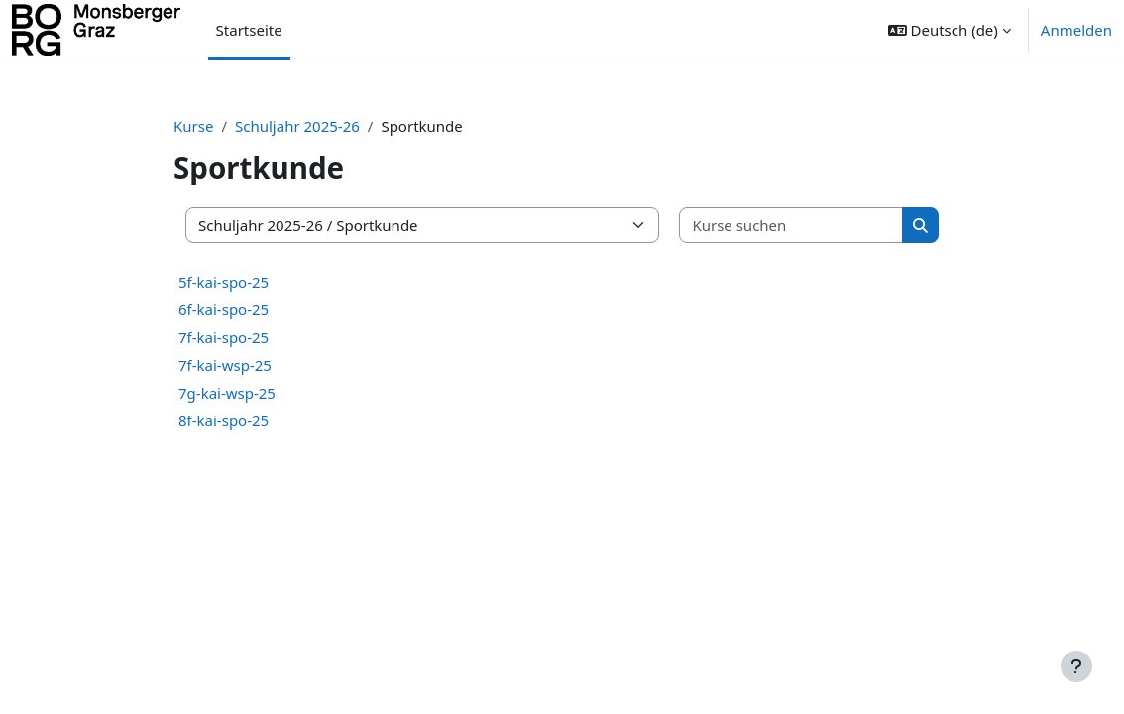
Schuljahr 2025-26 (297, 126)
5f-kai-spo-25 (223, 282)
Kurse (193, 126)
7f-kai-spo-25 (223, 337)
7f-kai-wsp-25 (225, 365)
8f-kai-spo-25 (223, 420)
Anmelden (1076, 30)
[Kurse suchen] (791, 225)
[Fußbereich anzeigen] (1076, 666)
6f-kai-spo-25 (223, 309)
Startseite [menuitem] (249, 30)
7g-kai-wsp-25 (227, 393)
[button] (949, 30)
